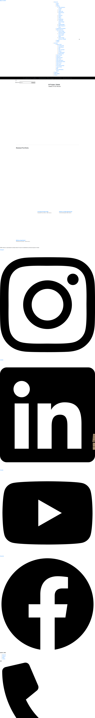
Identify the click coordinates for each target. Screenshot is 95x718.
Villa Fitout (58, 56)
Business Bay (61, 53)
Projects (55, 72)
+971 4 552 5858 (72, 39)
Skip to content (3, 0)
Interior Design (59, 55)
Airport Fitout (58, 62)
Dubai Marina (61, 47)
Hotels (59, 10)
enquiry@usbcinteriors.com (74, 37)
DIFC (59, 48)
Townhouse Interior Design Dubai (61, 22)
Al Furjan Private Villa (43, 211)
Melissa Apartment (20, 240)
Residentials (60, 19)
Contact (55, 75)
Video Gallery (57, 73)
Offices (59, 17)
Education (60, 15)
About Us (56, 2)
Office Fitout (58, 58)
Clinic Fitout (58, 64)
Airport (59, 16)
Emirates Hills (61, 45)
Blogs (57, 4)
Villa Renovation (59, 57)
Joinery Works (59, 66)
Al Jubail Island (61, 52)
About (57, 3)
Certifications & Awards (60, 28)
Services (56, 43)
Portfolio (58, 6)
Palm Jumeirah (61, 49)
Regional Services (59, 29)
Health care (60, 11)
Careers (57, 41)
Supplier (57, 40)
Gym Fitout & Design (60, 65)
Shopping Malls (61, 24)
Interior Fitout (59, 44)
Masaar (59, 51)
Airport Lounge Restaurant (65, 211)
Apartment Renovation (60, 61)
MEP (57, 68)
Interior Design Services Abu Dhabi (61, 35)
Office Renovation (59, 60)
